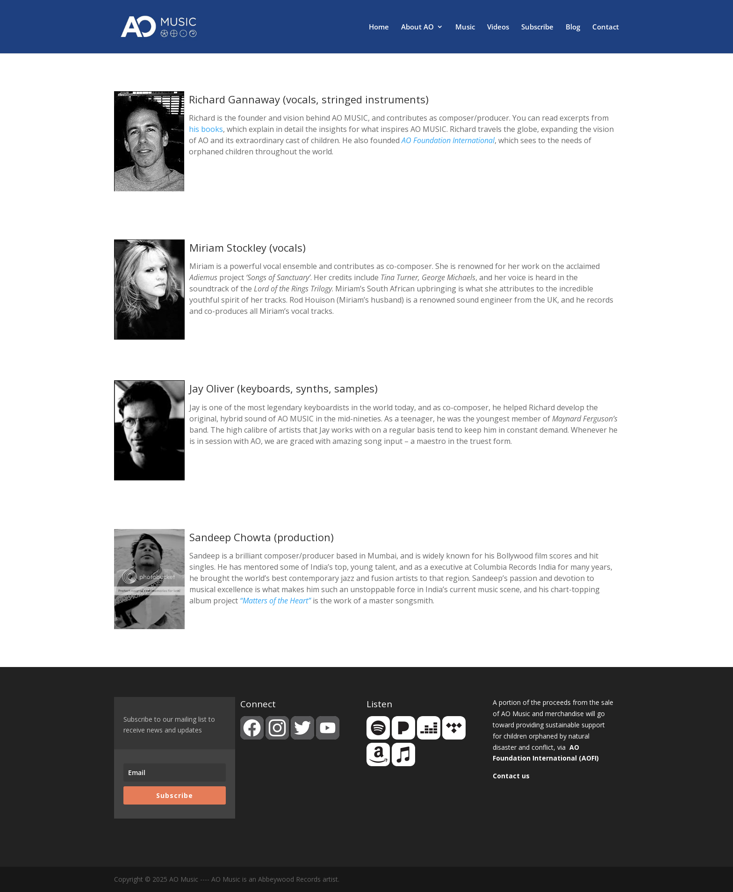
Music (465, 27)
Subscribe (537, 27)
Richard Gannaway (234, 99)
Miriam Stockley (227, 247)
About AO (417, 27)
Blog (573, 27)
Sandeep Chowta (230, 537)
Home (379, 27)
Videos (498, 27)
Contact (605, 27)
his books (206, 129)
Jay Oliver (211, 388)
